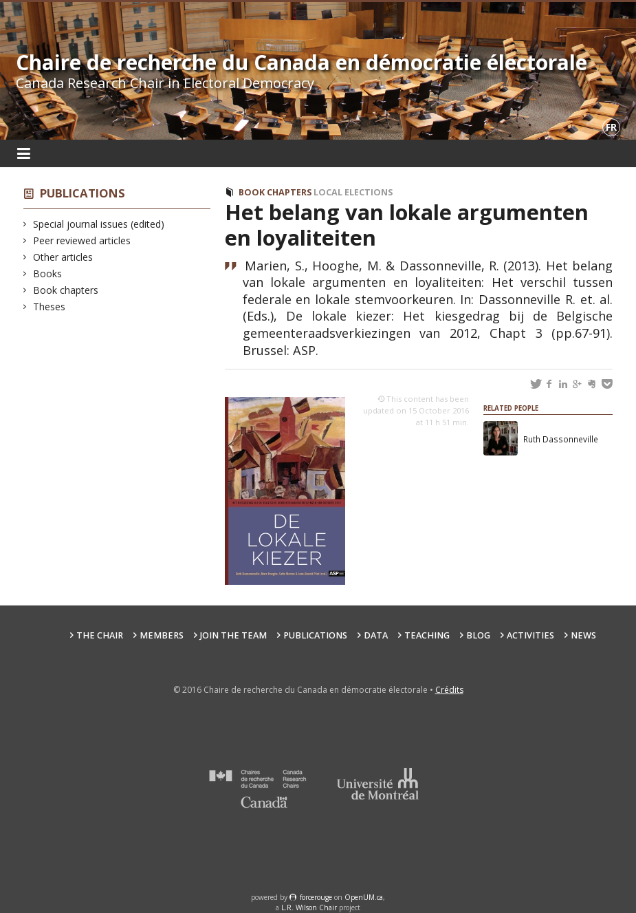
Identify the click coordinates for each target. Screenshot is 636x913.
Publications (82, 193)
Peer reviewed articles (82, 240)
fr (611, 126)
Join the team (233, 635)
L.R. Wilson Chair (309, 907)
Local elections (353, 192)
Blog (478, 635)
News (583, 635)
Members (162, 635)
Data (376, 635)
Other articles (63, 257)
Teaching (427, 635)
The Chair (99, 635)
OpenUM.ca (363, 897)
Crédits (449, 690)
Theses (49, 306)
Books (48, 273)
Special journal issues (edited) (99, 223)
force (316, 897)
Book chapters (66, 290)
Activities (530, 635)
